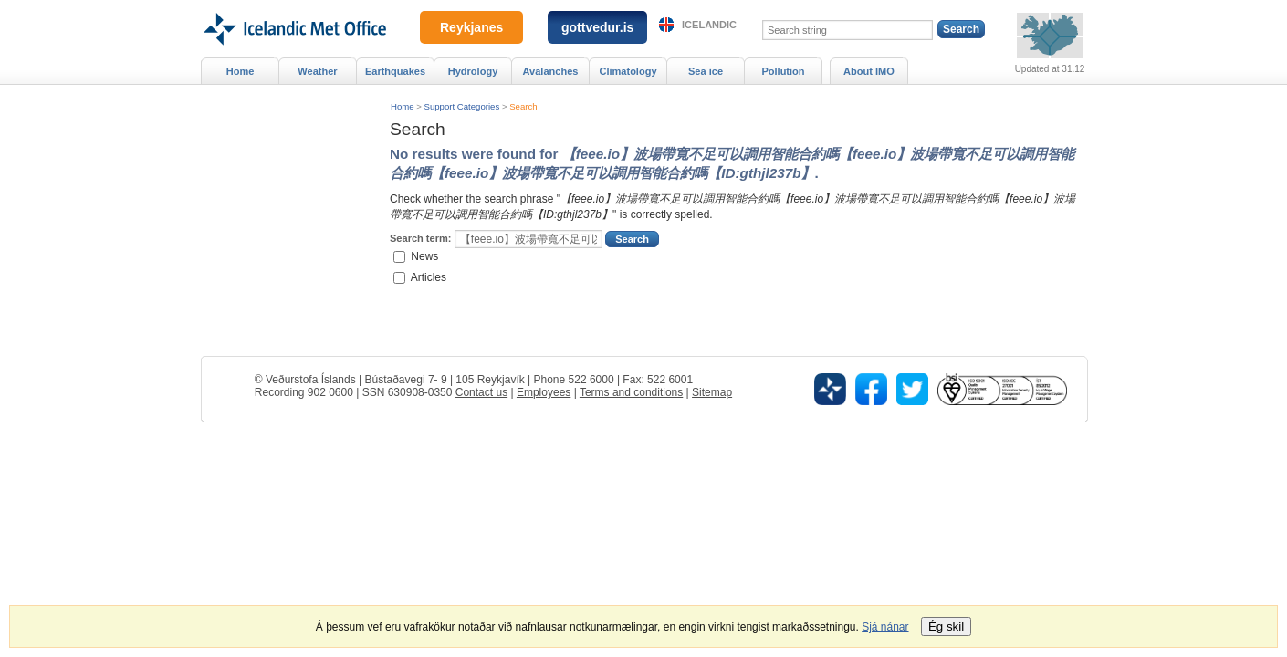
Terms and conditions (631, 392)
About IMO (869, 71)
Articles (428, 276)
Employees (543, 392)
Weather (317, 71)
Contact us (481, 392)
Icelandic (709, 24)
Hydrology (473, 71)
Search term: (420, 238)
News (424, 256)
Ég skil (946, 626)
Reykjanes (471, 27)
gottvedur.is (597, 27)
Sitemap (712, 392)
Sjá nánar (885, 626)
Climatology (627, 71)
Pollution (782, 71)
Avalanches (551, 71)
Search (523, 106)
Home (402, 106)
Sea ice (705, 71)
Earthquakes (395, 71)
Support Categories (462, 106)
